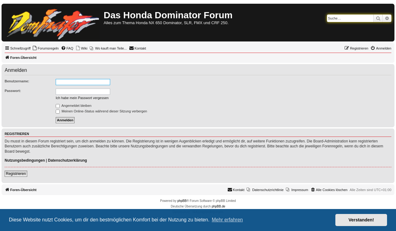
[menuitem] (45, 48)
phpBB (182, 201)
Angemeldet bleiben (74, 105)
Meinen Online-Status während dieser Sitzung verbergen (101, 111)
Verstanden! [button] (361, 219)
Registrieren (16, 174)
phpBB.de (218, 206)
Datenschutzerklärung (67, 160)
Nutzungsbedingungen (25, 160)
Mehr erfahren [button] (227, 219)
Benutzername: (17, 81)
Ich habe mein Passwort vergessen (82, 98)
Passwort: (13, 91)
